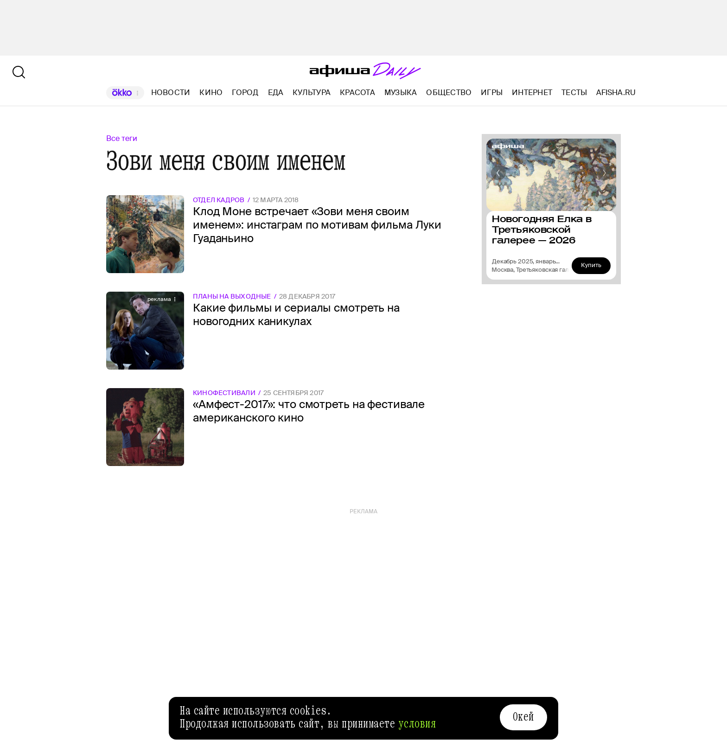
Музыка (400, 92)
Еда (276, 92)
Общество (449, 92)
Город (245, 92)
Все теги (121, 138)
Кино (211, 92)
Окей (523, 717)
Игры (492, 92)
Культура (312, 92)
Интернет (532, 92)
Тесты (574, 92)
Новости (171, 92)
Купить (591, 265)
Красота (357, 92)
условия (417, 723)
